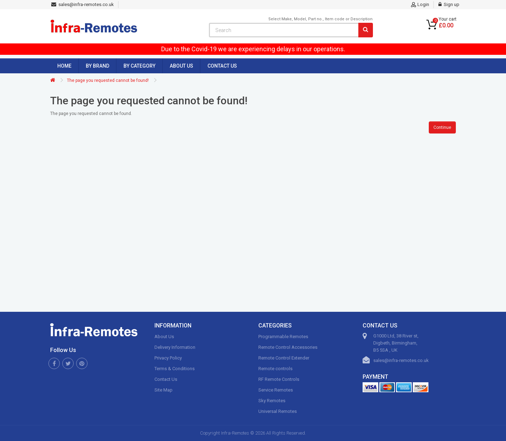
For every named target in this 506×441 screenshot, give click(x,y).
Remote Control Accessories (287, 347)
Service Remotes (275, 390)
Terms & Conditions (174, 368)
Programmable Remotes (283, 336)
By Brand (97, 66)
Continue (442, 127)
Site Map (163, 390)
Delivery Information (174, 347)
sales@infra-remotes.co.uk (401, 360)
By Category (139, 66)
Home (64, 66)
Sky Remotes (271, 400)
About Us (181, 66)
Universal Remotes (277, 411)
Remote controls (275, 368)
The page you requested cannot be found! (108, 80)
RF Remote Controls (278, 379)
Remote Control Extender (283, 358)
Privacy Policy (168, 358)
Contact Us (222, 66)
